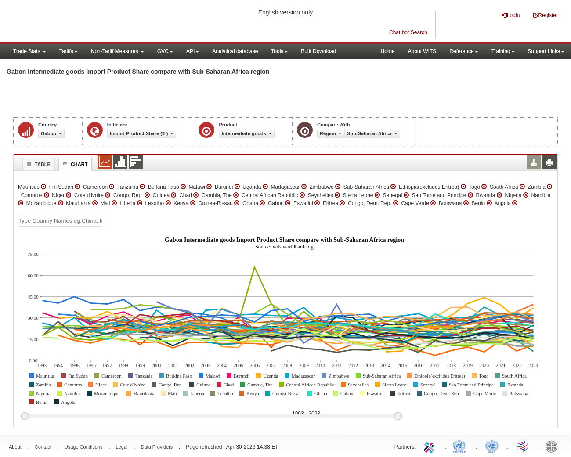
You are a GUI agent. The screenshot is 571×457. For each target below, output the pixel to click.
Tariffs (68, 51)
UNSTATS (492, 446)
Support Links (546, 51)
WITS (88, 22)
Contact (43, 447)
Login (511, 15)
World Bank (553, 446)
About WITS (422, 51)
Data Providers (157, 447)
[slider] (211, 416)
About (15, 447)
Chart (74, 164)
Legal (122, 447)
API (192, 51)
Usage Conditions (84, 447)
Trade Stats (29, 51)
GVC (165, 51)
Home (388, 51)
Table (38, 164)
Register (545, 15)
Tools (279, 51)
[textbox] (60, 221)
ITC (430, 446)
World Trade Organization (522, 446)
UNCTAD (461, 446)
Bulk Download (318, 51)
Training (503, 51)
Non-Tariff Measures (117, 51)
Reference (463, 51)
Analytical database (235, 51)
